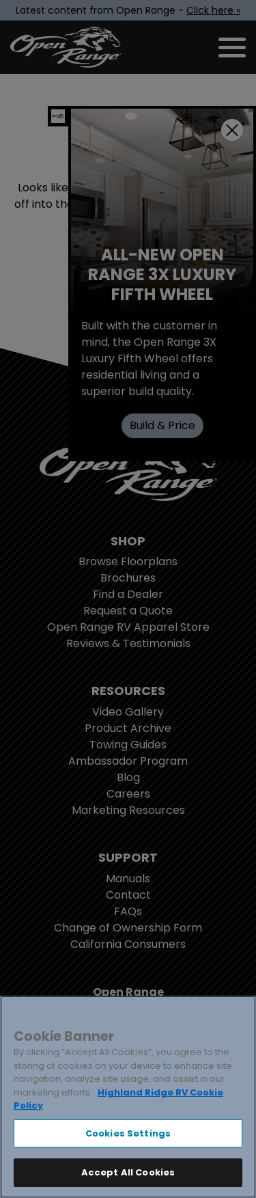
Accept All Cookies (128, 1172)
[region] (128, 1097)
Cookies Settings (128, 1133)
